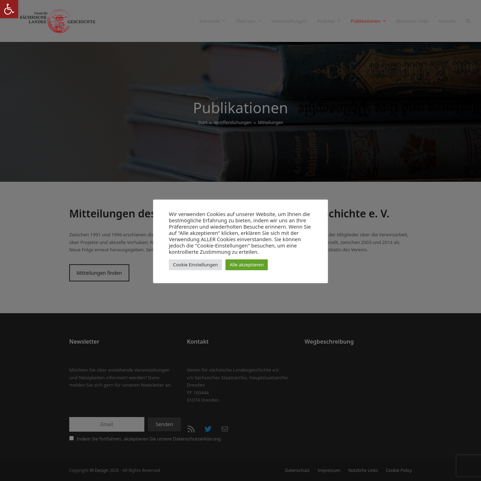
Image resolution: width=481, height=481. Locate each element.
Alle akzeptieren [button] (247, 264)
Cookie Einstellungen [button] (195, 264)
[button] (9, 9)
